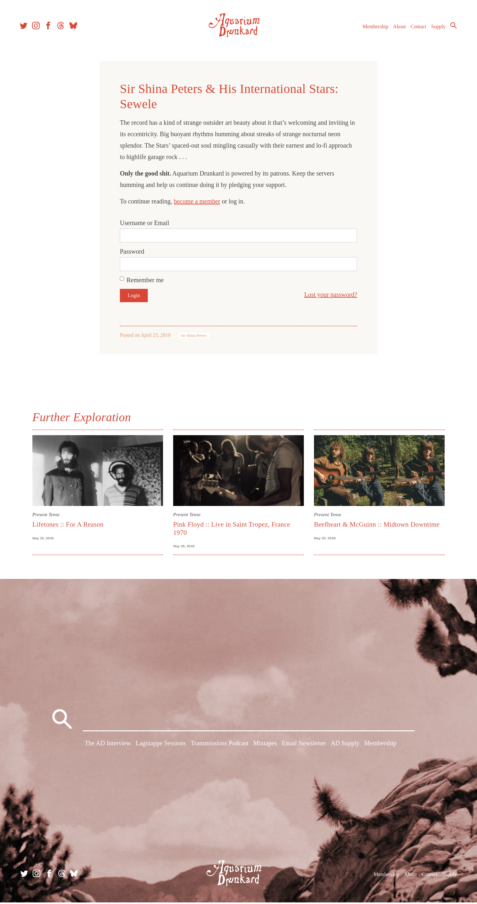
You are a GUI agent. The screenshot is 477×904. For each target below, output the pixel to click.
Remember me (145, 279)
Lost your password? (330, 294)
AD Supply (345, 745)
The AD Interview (108, 745)
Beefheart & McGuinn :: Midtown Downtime (377, 524)
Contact (417, 28)
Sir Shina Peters (194, 335)
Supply (436, 28)
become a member (197, 201)
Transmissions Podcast (219, 745)
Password (132, 251)
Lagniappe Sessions (161, 745)
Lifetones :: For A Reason (67, 524)
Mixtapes (265, 745)
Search (451, 27)
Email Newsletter (304, 745)
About (397, 28)
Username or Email (144, 222)
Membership (373, 28)
